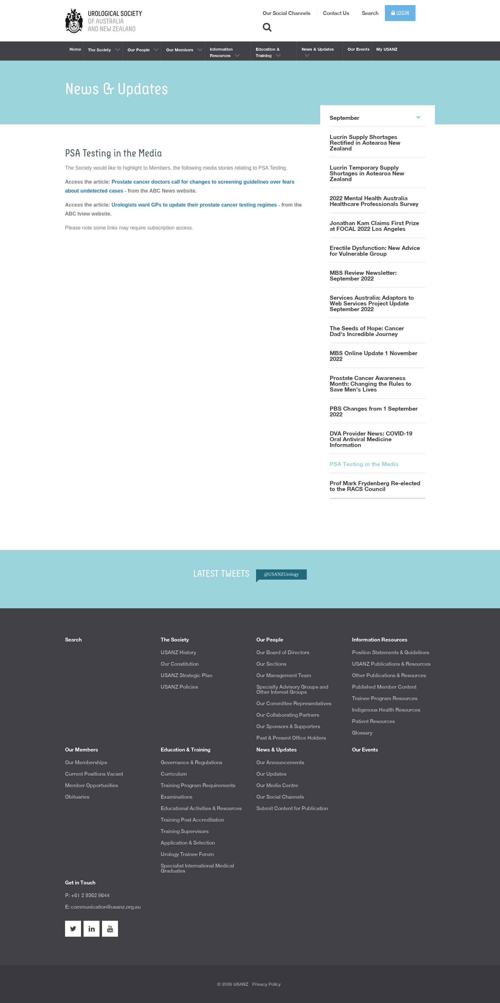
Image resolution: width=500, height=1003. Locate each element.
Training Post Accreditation (192, 820)
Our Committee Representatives (293, 703)
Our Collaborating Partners (287, 715)
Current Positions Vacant (94, 774)
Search (370, 13)
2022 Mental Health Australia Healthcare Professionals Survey (374, 200)
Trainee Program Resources (384, 698)
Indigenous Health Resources (386, 710)
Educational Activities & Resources (201, 808)
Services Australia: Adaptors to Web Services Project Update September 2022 (372, 303)
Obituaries (77, 797)
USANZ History (178, 652)
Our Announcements (280, 762)
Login (400, 13)
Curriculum (174, 774)
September (375, 117)
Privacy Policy (266, 984)
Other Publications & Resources (389, 675)
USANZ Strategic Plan (186, 675)
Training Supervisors (185, 831)
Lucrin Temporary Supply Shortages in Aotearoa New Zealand (367, 173)
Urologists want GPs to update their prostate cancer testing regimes (194, 205)
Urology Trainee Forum (187, 854)
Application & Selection (188, 843)
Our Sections (271, 664)
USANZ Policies (179, 687)
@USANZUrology (281, 574)
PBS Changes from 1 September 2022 (374, 411)
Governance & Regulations (191, 762)
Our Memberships (86, 762)
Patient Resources (373, 721)
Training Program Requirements (198, 785)
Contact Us (336, 13)
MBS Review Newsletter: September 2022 (363, 275)
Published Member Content (384, 687)
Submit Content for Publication (292, 808)
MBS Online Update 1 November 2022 (373, 355)
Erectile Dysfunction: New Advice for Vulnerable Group (375, 250)
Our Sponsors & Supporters (288, 726)
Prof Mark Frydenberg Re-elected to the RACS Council (375, 486)
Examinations (176, 797)
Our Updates (271, 774)
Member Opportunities (91, 785)
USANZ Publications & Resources (391, 664)
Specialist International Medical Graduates (197, 868)
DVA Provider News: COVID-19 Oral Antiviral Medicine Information (371, 439)
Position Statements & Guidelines (390, 652)
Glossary (362, 733)
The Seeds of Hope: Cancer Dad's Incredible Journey (367, 331)
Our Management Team (283, 675)
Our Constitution (180, 664)
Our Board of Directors (282, 652)
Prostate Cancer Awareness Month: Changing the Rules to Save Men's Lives (370, 383)
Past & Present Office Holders (291, 738)
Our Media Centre (277, 785)
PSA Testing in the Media (364, 463)
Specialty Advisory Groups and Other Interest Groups (292, 689)
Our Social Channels (286, 13)
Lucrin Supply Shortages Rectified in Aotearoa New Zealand (365, 142)
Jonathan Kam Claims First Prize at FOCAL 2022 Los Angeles (374, 225)
